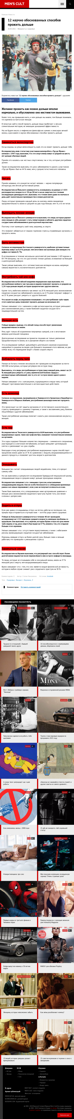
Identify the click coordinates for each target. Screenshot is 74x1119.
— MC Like (8, 1071)
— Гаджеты (42, 1071)
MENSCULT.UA (15, 1096)
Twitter (28, 100)
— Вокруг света (43, 1085)
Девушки (8, 1068)
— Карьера (41, 1083)
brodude (50, 576)
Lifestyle (42, 1077)
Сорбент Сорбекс (35, 1110)
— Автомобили (43, 1074)
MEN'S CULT (34, 1091)
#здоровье (11, 580)
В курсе (8, 1088)
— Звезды (8, 1074)
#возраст (19, 580)
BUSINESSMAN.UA (16, 1099)
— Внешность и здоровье (46, 1080)
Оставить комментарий (31, 587)
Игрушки (41, 1068)
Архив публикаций (12, 1091)
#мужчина (27, 580)
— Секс (19, 1077)
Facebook (10, 100)
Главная (4, 14)
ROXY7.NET (35, 1088)
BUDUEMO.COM (17, 1101)
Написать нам (64, 1115)
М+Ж (19, 1068)
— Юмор (19, 1071)
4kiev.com (32, 1093)
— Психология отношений (25, 1074)
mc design (53, 1108)
